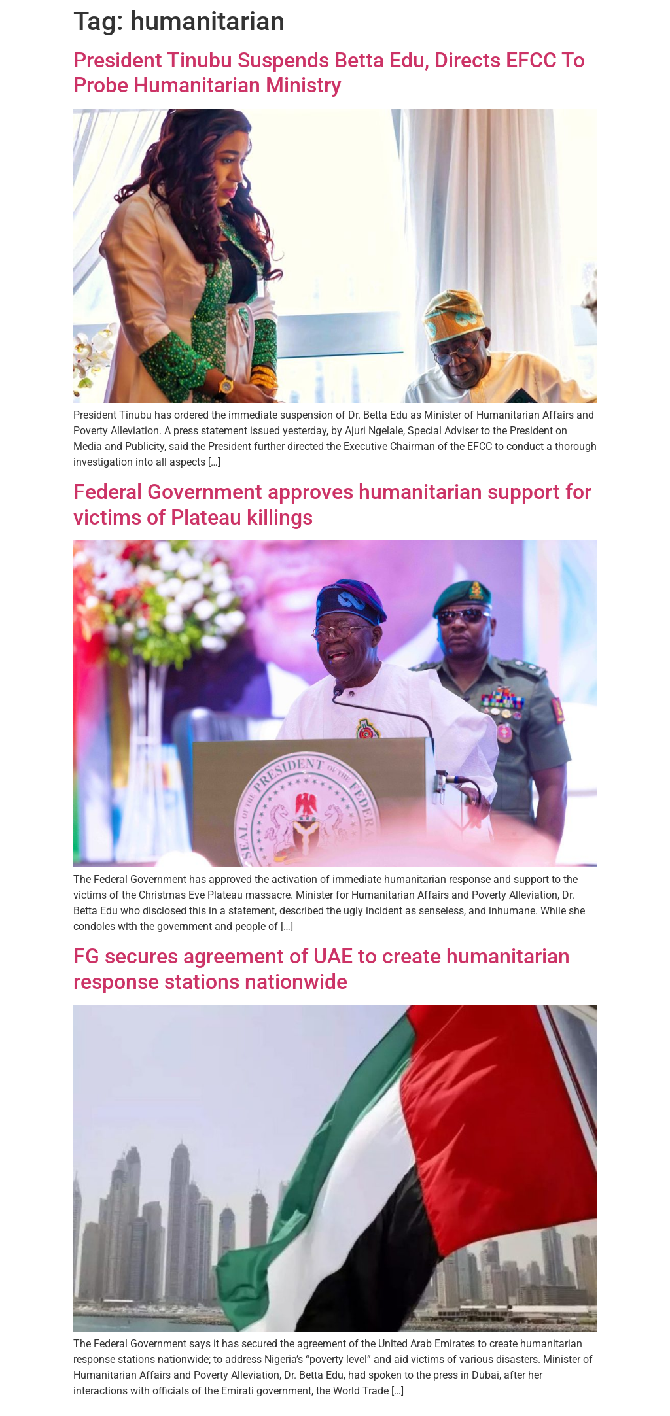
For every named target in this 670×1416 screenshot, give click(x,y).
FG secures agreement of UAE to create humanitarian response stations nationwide (321, 968)
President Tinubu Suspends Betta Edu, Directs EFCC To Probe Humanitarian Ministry (329, 72)
